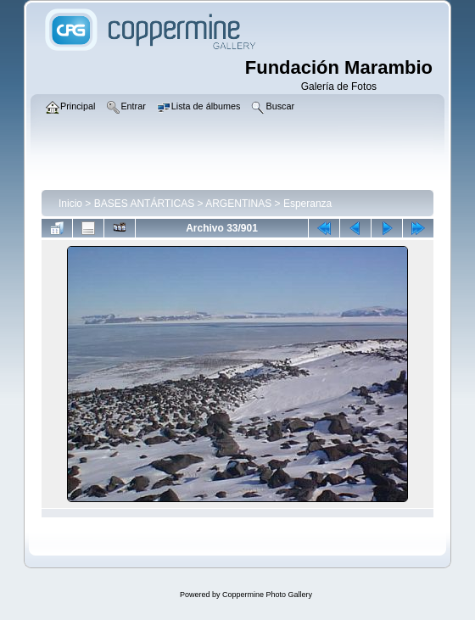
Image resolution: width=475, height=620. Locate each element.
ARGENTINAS (238, 203)
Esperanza (307, 203)
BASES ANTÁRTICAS (144, 203)
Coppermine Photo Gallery (267, 594)
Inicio (70, 203)
